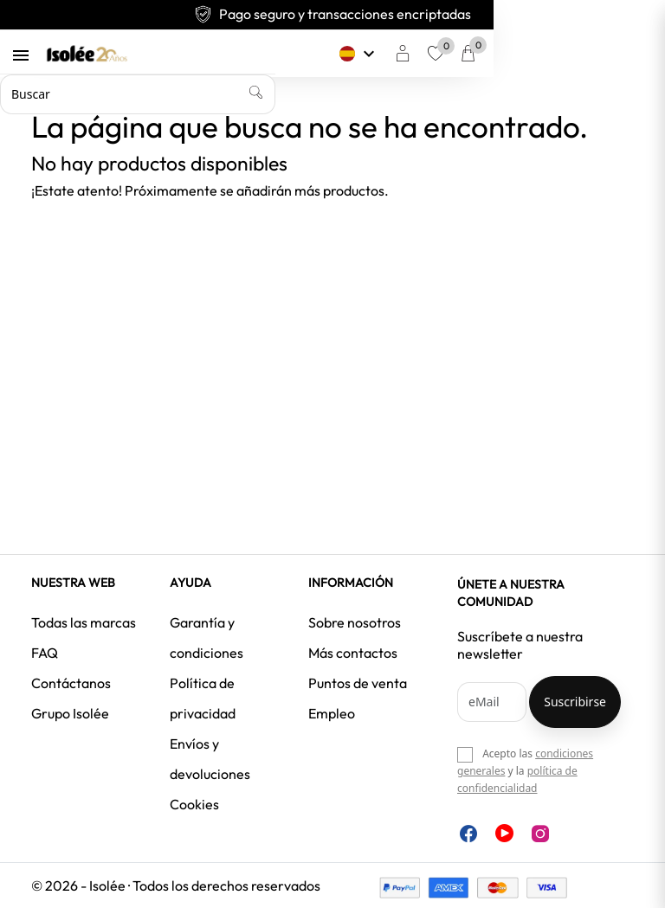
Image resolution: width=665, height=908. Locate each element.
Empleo (331, 713)
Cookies (194, 804)
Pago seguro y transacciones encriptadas (332, 14)
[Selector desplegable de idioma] (509, 53)
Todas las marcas (83, 622)
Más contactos (352, 652)
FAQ (44, 652)
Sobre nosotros (354, 622)
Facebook (468, 833)
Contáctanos (71, 683)
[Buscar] (301, 94)
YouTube (504, 833)
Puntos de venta (357, 683)
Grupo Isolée (70, 713)
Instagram (540, 833)
